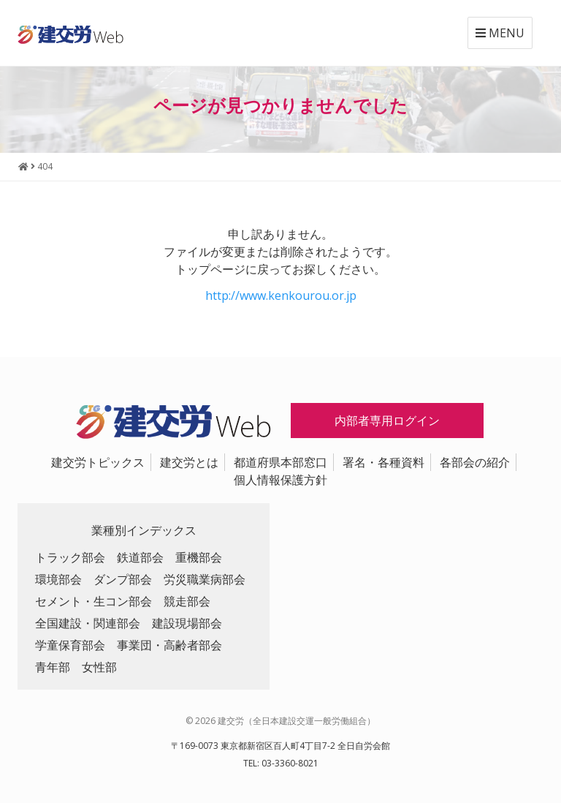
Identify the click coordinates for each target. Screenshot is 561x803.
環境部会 (58, 579)
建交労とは (189, 462)
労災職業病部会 (204, 579)
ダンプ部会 (123, 579)
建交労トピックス (98, 462)
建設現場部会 (187, 623)
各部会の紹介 (475, 462)
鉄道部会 (140, 557)
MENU (500, 33)
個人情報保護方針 (280, 480)
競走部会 (187, 601)
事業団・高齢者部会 (169, 645)
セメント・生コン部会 (93, 601)
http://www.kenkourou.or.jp (280, 295)
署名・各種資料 (383, 462)
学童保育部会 (70, 645)
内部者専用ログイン (387, 420)
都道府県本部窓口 (280, 462)
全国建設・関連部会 (87, 623)
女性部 (99, 667)
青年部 (52, 667)
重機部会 (198, 557)
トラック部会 (70, 557)
